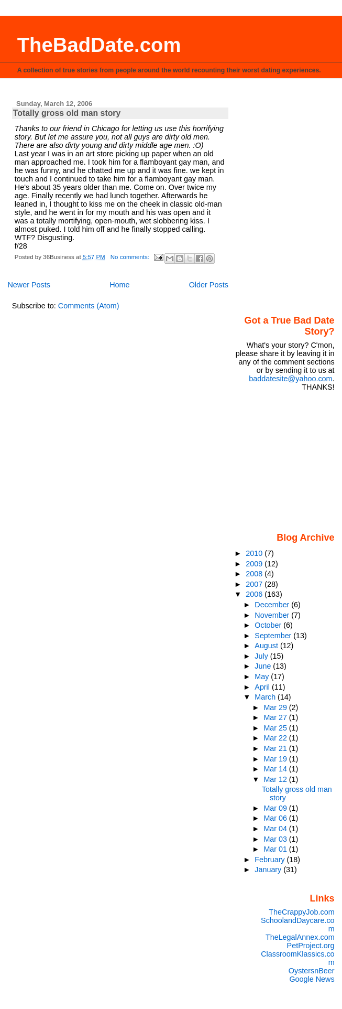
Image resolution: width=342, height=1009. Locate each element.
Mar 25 (276, 728)
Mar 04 (276, 828)
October (269, 625)
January (269, 869)
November (273, 615)
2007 (255, 584)
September (274, 635)
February (270, 859)
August (267, 645)
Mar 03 (276, 839)
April (263, 687)
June (264, 666)
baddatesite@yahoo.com (290, 378)
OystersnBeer (312, 971)
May (263, 676)
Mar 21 (276, 748)
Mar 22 (276, 738)
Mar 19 (276, 759)
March (266, 697)
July (262, 656)
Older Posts (208, 285)
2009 (255, 564)
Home (119, 285)
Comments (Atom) (88, 306)
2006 (255, 594)
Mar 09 (276, 808)
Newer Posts (28, 285)
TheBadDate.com (99, 45)
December (273, 604)
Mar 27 (276, 717)
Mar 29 (276, 707)
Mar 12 (276, 779)
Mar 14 (276, 769)
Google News (311, 979)
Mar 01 (276, 849)
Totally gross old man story (67, 113)
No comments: (131, 257)
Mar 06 (276, 818)
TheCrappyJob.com (301, 912)
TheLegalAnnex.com (300, 937)
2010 (255, 553)
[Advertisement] (287, 461)
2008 (255, 574)
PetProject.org (311, 945)
